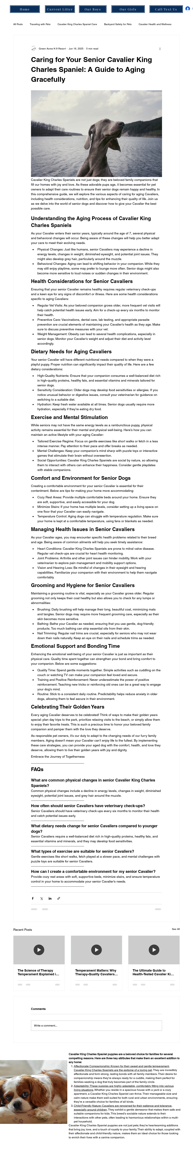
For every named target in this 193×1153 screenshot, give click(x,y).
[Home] (25, 9)
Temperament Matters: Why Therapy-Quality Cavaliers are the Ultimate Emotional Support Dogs (95, 972)
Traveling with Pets (40, 24)
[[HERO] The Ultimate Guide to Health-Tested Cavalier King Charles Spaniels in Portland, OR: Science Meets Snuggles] (154, 950)
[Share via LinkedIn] (50, 898)
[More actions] (160, 48)
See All (176, 929)
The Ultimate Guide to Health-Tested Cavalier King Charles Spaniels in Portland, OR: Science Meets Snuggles (154, 972)
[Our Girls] (128, 9)
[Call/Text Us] (166, 9)
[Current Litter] (60, 9)
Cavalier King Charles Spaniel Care (77, 24)
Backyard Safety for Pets (118, 24)
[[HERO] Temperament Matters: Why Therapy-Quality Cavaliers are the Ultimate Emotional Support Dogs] (96, 950)
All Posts (18, 24)
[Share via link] (58, 898)
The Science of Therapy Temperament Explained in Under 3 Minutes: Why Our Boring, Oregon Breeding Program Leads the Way (38, 972)
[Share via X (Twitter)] (41, 898)
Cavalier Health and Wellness (155, 24)
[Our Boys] (93, 9)
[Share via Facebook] (32, 898)
